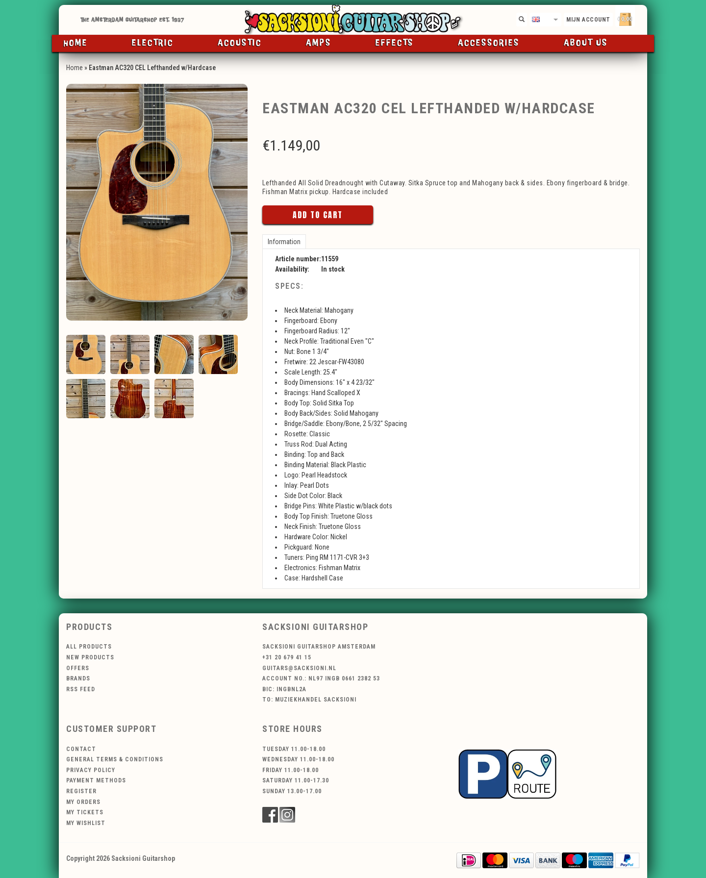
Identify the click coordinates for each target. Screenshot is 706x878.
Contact (81, 749)
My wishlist (85, 823)
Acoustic (240, 43)
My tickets (84, 812)
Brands (78, 678)
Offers (77, 668)
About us (586, 43)
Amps (318, 43)
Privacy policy (90, 770)
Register (81, 791)
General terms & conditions (114, 759)
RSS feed (80, 689)
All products (89, 646)
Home (76, 43)
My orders (83, 802)
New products (90, 657)
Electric (153, 43)
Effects (395, 43)
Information (284, 242)
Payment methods (96, 780)
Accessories (489, 43)
